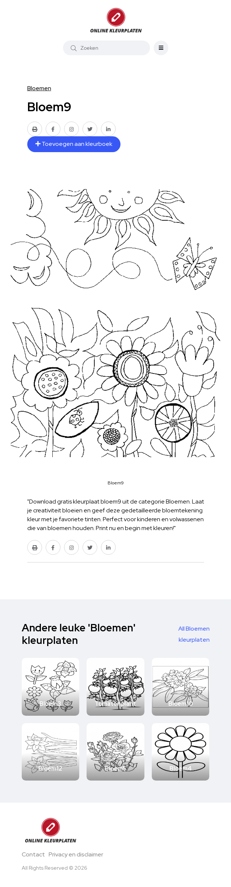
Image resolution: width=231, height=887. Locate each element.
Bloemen (39, 88)
